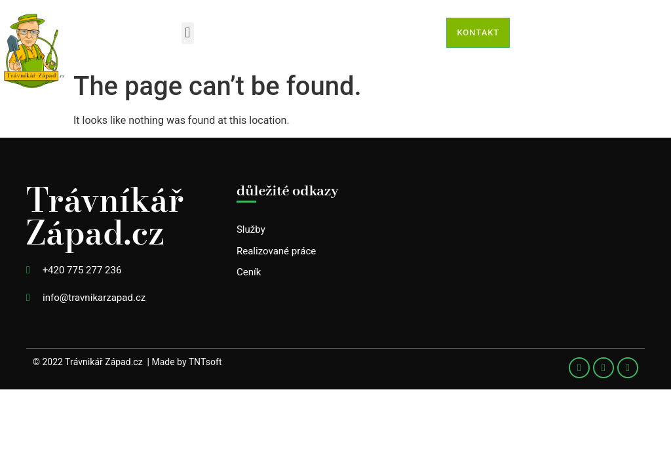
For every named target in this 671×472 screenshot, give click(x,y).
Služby (251, 229)
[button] (188, 33)
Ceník (249, 272)
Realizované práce (276, 251)
